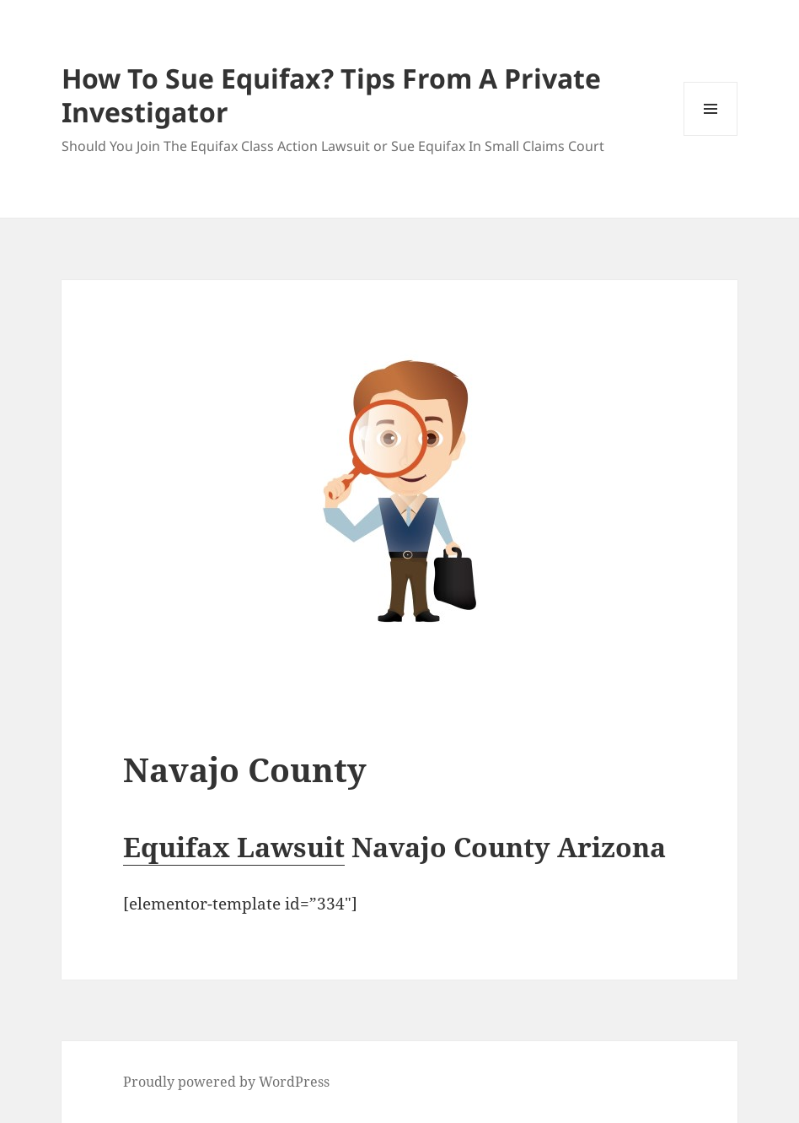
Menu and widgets (710, 135)
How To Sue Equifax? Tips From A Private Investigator (331, 95)
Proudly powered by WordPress (226, 1081)
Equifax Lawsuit (234, 847)
